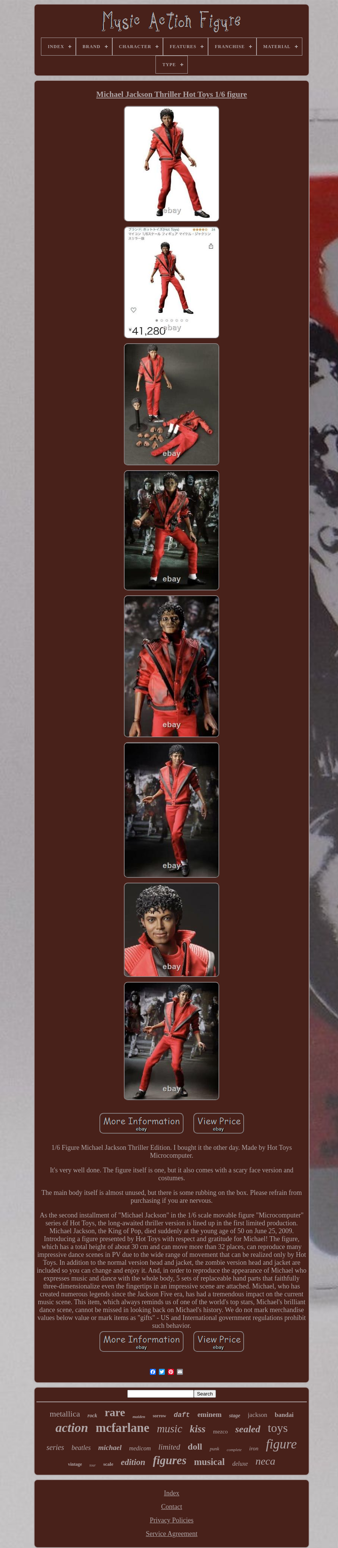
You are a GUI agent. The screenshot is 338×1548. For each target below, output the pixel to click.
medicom (140, 1448)
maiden (139, 1416)
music (170, 1429)
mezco (220, 1432)
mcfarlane (122, 1428)
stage (234, 1415)
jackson (257, 1414)
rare (115, 1412)
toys (278, 1428)
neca (265, 1461)
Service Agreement (171, 1533)
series (55, 1447)
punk (214, 1448)
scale (108, 1464)
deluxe (240, 1463)
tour (92, 1465)
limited (169, 1446)
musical (209, 1462)
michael (109, 1447)
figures (170, 1460)
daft (182, 1415)
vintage (75, 1464)
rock (92, 1415)
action (72, 1428)
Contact (171, 1506)
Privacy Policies (171, 1520)
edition (133, 1462)
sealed (247, 1429)
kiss (197, 1429)
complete (234, 1449)
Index (172, 1493)
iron (253, 1448)
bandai (284, 1414)
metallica (65, 1413)
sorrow (159, 1415)
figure (281, 1444)
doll (195, 1446)
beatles (81, 1447)
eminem (210, 1414)
